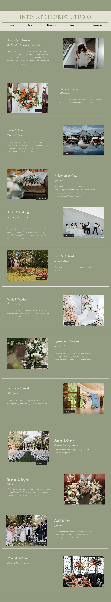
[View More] (69, 66)
